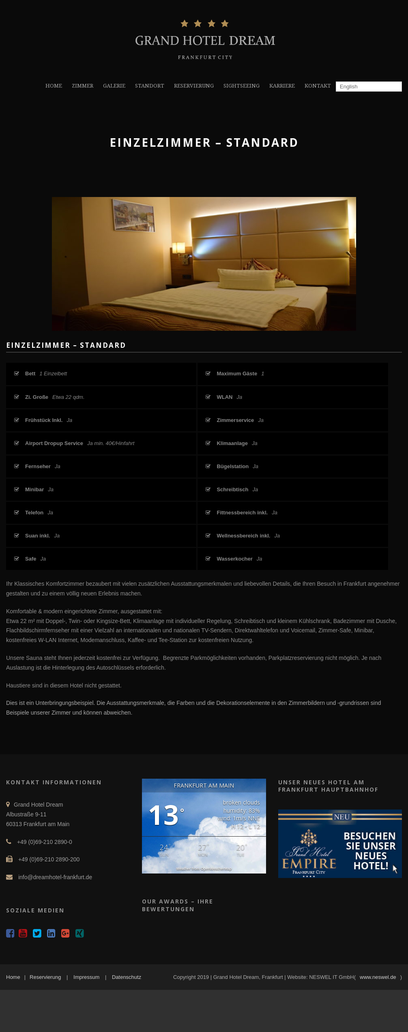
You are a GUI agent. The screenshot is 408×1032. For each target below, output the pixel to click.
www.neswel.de (378, 977)
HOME (53, 86)
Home (13, 977)
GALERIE (114, 86)
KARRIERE (282, 86)
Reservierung (45, 977)
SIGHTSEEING (241, 86)
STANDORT (149, 86)
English (347, 87)
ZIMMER (82, 86)
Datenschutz (126, 977)
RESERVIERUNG (194, 86)
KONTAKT (318, 86)
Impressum (86, 977)
